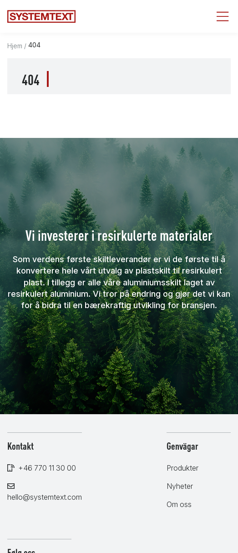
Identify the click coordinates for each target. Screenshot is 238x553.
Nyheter (180, 486)
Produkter (182, 467)
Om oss (179, 504)
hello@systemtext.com (44, 497)
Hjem (14, 46)
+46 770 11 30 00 (47, 467)
